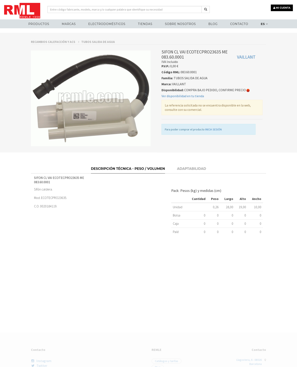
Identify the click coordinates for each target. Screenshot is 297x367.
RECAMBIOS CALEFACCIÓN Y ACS (55, 77)
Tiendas (145, 24)
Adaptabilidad (191, 200)
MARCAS (69, 24)
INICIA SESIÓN (213, 164)
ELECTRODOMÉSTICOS (106, 24)
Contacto (239, 24)
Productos (38, 24)
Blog (213, 24)
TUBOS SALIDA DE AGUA (98, 77)
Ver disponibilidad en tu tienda (182, 131)
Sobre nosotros (180, 24)
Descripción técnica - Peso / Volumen (128, 200)
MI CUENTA (281, 7)
